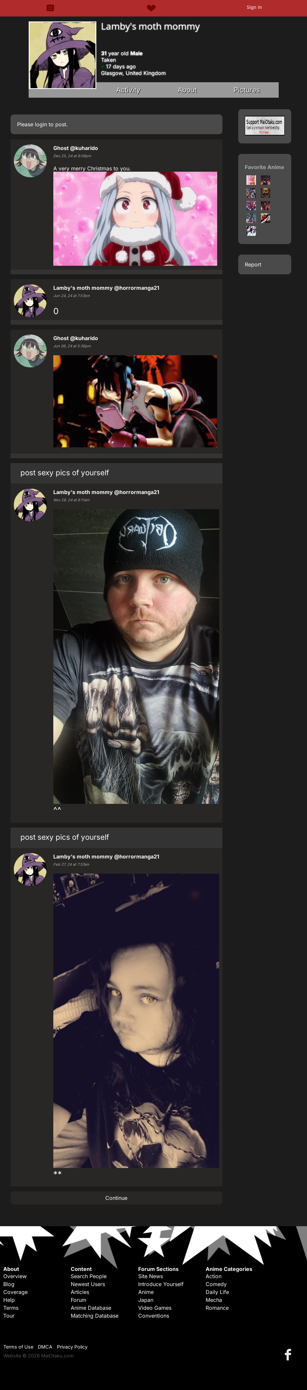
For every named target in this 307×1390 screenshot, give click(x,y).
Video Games (154, 1307)
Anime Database (91, 1307)
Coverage (15, 1292)
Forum (78, 1300)
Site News (150, 1276)
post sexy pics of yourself (64, 472)
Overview (15, 1276)
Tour (8, 1315)
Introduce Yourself (161, 1284)
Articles (80, 1292)
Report (253, 264)
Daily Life (217, 1292)
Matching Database (94, 1315)
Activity (128, 90)
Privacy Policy (72, 1347)
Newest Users (88, 1284)
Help (9, 1300)
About (187, 90)
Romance (217, 1307)
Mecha (214, 1300)
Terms (10, 1307)
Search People (89, 1276)
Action (213, 1276)
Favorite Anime (264, 167)
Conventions (153, 1315)
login (41, 124)
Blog (8, 1284)
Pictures (247, 90)
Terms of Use (18, 1347)
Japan (145, 1300)
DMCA (45, 1347)
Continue (116, 1198)
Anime (146, 1292)
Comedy (216, 1284)
